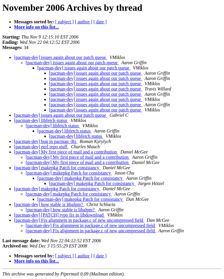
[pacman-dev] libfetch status (41, 120)
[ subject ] (64, 21)
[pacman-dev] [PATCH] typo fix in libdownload (59, 214)
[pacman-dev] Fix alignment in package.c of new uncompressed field (79, 220)
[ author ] (83, 21)
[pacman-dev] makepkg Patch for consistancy (57, 167)
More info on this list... (36, 27)
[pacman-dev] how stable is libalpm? (49, 204)
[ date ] (99, 21)
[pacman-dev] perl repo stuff (41, 146)
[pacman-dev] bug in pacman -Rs (45, 141)
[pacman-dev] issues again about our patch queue (60, 57)
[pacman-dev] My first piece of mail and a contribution (66, 151)
